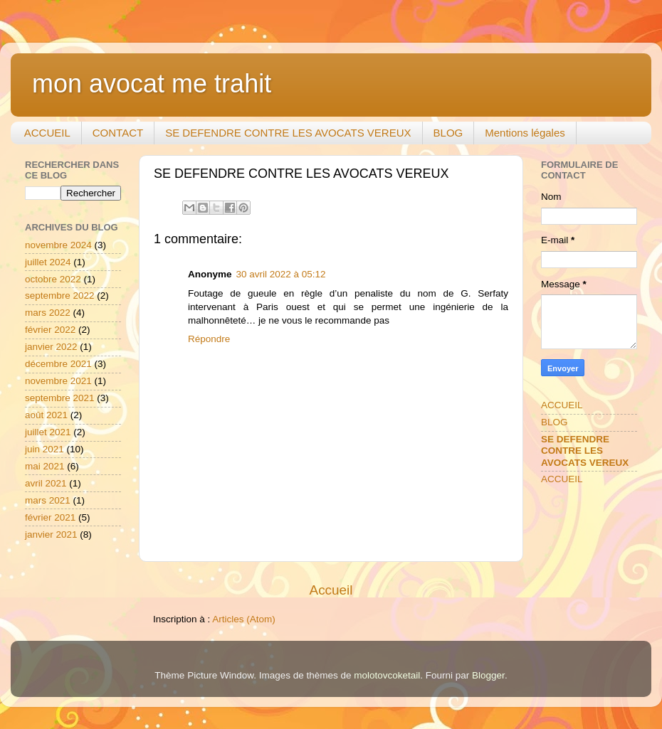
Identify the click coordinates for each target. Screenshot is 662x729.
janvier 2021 (51, 534)
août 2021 (46, 415)
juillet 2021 (48, 432)
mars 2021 (47, 500)
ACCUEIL (47, 133)
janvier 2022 (51, 346)
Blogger (488, 675)
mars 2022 (47, 312)
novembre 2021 (58, 381)
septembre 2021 (60, 398)
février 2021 (50, 517)
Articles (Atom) (243, 619)
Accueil (331, 589)
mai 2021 (45, 466)
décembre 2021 (58, 363)
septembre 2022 (60, 295)
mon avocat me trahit (151, 83)
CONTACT (118, 133)
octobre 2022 (53, 279)
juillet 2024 (48, 262)
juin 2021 (44, 449)
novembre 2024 (58, 245)
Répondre (209, 339)
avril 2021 (46, 483)
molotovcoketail (387, 675)
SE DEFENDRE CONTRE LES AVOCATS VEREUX (288, 133)
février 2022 (50, 329)
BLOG (448, 133)
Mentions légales (525, 133)
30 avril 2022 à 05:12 (281, 274)
